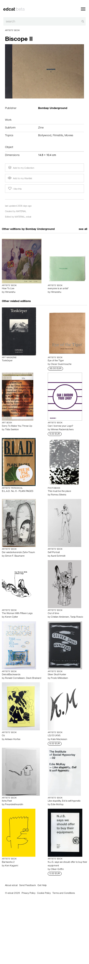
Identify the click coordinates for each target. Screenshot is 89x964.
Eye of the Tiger (56, 361)
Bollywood (44, 135)
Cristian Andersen (60, 617)
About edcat (11, 885)
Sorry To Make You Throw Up (17, 426)
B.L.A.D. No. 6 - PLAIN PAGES (17, 491)
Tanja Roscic (76, 617)
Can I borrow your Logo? (60, 426)
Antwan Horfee (12, 739)
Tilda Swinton (12, 430)
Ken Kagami (11, 866)
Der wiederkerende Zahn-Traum (18, 552)
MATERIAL (21, 212)
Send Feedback (27, 885)
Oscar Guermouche (61, 364)
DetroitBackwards (11, 675)
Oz (3, 736)
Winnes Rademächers (62, 430)
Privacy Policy (28, 893)
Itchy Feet (7, 801)
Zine (41, 128)
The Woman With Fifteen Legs (17, 613)
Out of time (53, 613)
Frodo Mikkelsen (59, 678)
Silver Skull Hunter (57, 675)
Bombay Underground (40, 229)
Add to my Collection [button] (20, 167)
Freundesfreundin (14, 804)
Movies (68, 135)
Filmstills (58, 135)
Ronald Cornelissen (15, 678)
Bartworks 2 (8, 862)
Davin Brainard (33, 678)
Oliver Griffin (57, 869)
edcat (28, 217)
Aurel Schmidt (58, 556)
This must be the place (59, 491)
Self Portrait (54, 552)
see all (83, 229)
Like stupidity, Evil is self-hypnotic (64, 801)
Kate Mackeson (59, 739)
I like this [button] (14, 188)
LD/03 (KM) (54, 736)
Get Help (42, 885)
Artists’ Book (12, 31)
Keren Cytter (11, 617)
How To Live (8, 289)
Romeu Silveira (58, 495)
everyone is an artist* (58, 289)
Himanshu (10, 292)
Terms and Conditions (63, 893)
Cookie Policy (44, 893)
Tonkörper (7, 361)
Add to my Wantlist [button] (20, 178)
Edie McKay (57, 804)
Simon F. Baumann (15, 556)
